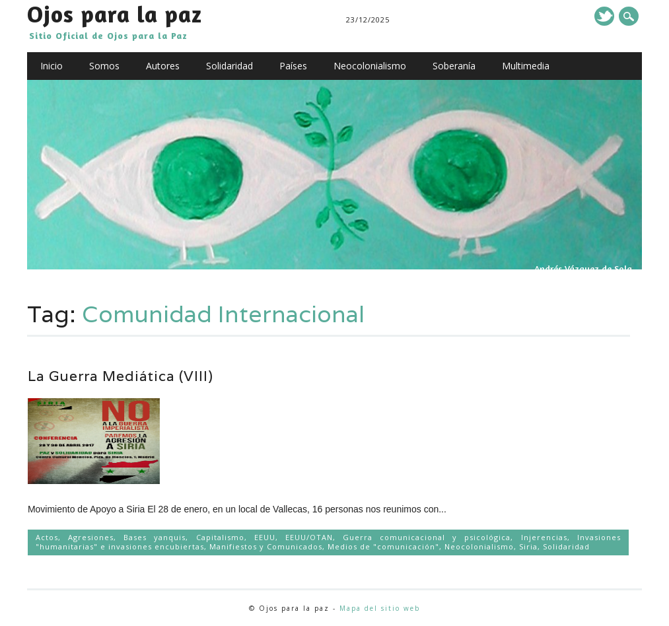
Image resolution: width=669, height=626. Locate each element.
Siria (528, 546)
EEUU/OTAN (309, 537)
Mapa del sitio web (379, 608)
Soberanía (454, 65)
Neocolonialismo (370, 65)
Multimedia (525, 65)
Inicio (51, 65)
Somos (104, 65)
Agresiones (91, 537)
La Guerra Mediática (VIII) (120, 376)
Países (293, 65)
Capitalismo (220, 537)
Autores (163, 65)
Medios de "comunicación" (383, 546)
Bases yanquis (154, 537)
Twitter (604, 16)
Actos (47, 537)
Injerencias (544, 537)
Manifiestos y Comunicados (265, 546)
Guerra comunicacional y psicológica (427, 537)
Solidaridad (229, 65)
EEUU (264, 537)
